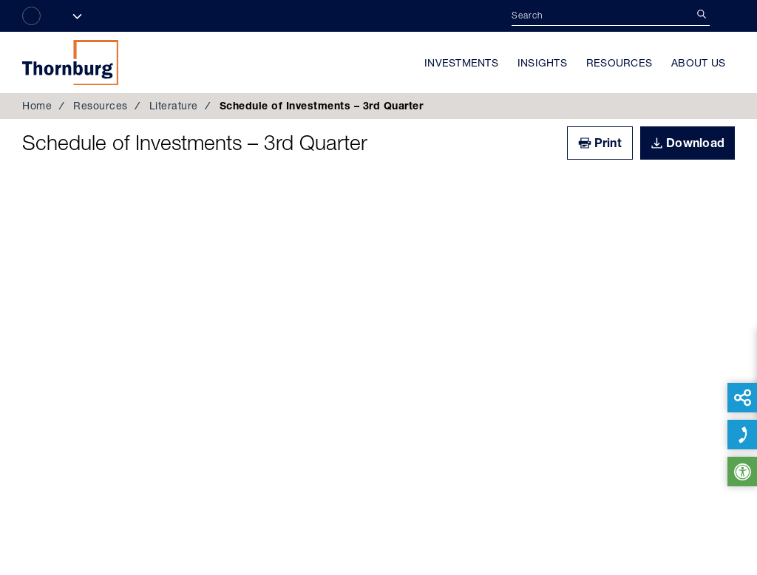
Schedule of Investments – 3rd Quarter (194, 142)
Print (608, 142)
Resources (619, 62)
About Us (698, 62)
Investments (461, 62)
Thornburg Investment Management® (70, 62)
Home (37, 105)
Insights (542, 62)
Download (695, 142)
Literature (173, 105)
